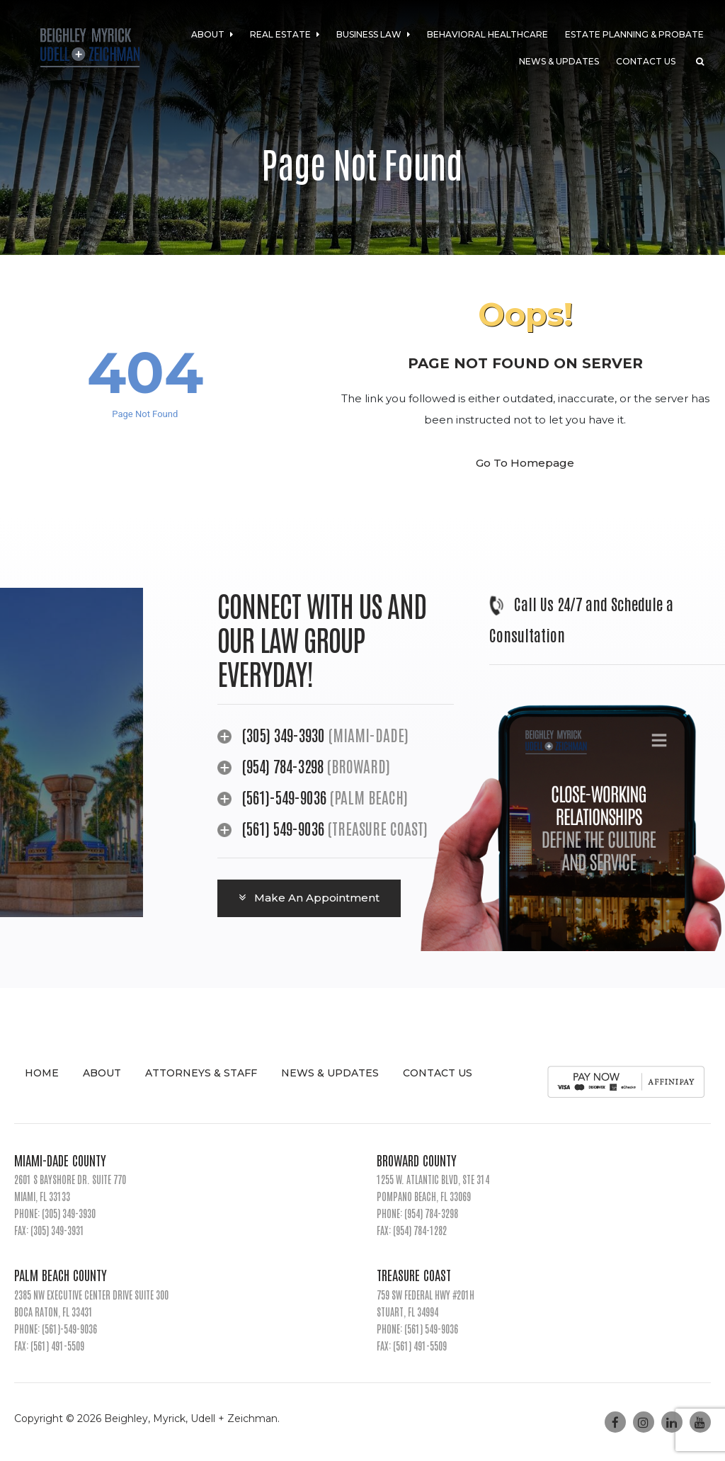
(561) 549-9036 (283, 828)
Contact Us (645, 61)
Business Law (373, 34)
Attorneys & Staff (201, 1073)
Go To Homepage (525, 463)
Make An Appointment (309, 897)
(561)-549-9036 (284, 797)
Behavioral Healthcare (487, 34)
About (212, 34)
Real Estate (284, 34)
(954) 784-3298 (284, 765)
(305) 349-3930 (283, 734)
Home (42, 1073)
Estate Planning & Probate (634, 34)
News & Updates (559, 61)
